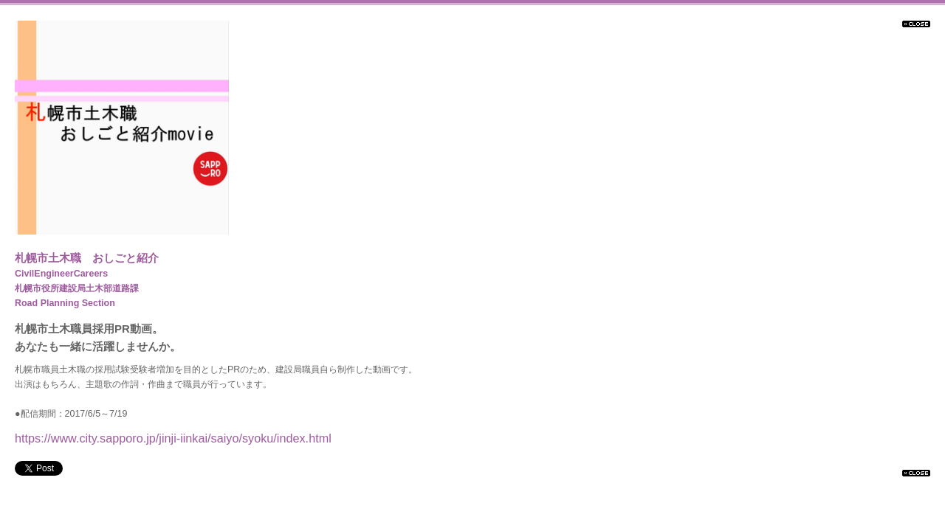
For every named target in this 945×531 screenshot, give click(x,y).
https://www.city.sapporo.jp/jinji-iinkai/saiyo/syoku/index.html (173, 438)
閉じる (916, 24)
